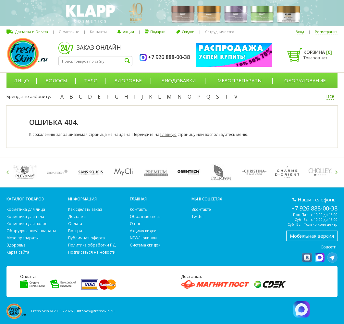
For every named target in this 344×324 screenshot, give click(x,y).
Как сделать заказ (85, 209)
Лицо (21, 80)
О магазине (69, 31)
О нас (135, 223)
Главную (168, 134)
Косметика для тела (25, 216)
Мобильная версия (312, 236)
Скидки (188, 31)
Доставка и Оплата (31, 31)
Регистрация (326, 31)
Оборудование (305, 80)
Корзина (317, 52)
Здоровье (128, 80)
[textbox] (95, 61)
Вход (300, 31)
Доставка (77, 216)
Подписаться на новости (92, 252)
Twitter (197, 216)
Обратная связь (145, 216)
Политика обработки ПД (92, 245)
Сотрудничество (219, 31)
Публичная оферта (86, 238)
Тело (91, 80)
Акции (128, 31)
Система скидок (145, 245)
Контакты (98, 31)
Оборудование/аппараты (31, 231)
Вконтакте (201, 209)
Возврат (76, 231)
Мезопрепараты (239, 80)
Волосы (56, 80)
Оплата (75, 223)
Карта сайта (17, 252)
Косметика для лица (25, 209)
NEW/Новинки (143, 238)
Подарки (158, 31)
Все (330, 96)
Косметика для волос (26, 223)
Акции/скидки (143, 231)
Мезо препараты (22, 238)
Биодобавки (178, 80)
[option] (26, 172)
